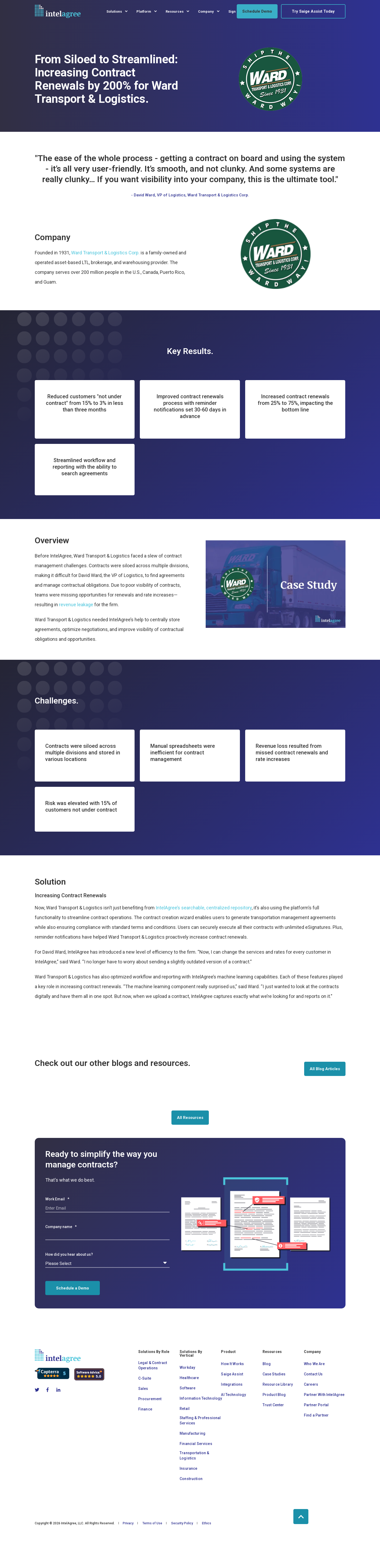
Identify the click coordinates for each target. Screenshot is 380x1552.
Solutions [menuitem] (114, 11)
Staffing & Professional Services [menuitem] (200, 1420)
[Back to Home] (58, 11)
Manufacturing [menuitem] (192, 1433)
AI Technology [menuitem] (233, 1395)
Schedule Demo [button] (257, 11)
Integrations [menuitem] (232, 1384)
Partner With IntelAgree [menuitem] (324, 1395)
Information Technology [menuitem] (201, 1398)
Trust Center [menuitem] (273, 1405)
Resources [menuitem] (175, 11)
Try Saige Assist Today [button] (313, 11)
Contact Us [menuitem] (313, 1374)
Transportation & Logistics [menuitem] (194, 1455)
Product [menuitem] (228, 1352)
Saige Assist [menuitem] (232, 1374)
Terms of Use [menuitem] (152, 1523)
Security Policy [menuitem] (182, 1523)
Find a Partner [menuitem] (316, 1415)
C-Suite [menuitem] (144, 1378)
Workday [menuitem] (187, 1367)
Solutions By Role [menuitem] (154, 1352)
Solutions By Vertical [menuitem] (191, 1353)
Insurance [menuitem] (188, 1468)
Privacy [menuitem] (128, 1523)
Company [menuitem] (206, 11)
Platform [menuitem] (143, 11)
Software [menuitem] (187, 1388)
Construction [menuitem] (191, 1479)
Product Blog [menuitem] (274, 1395)
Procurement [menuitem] (150, 1399)
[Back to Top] (300, 1516)
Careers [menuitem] (311, 1384)
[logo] (58, 1355)
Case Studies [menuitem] (274, 1374)
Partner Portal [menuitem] (316, 1405)
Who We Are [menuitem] (314, 1364)
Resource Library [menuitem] (278, 1384)
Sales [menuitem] (143, 1388)
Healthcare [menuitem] (189, 1378)
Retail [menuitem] (185, 1408)
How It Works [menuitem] (232, 1364)
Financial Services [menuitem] (196, 1444)
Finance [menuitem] (145, 1409)
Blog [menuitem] (267, 1364)
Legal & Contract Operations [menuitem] (152, 1365)
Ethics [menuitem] (206, 1523)
